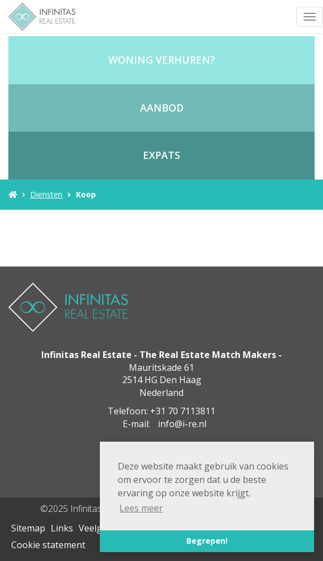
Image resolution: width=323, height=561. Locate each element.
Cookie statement (48, 545)
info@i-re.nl (182, 424)
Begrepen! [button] (207, 540)
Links (62, 528)
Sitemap (28, 528)
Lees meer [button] (141, 508)
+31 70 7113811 (182, 411)
